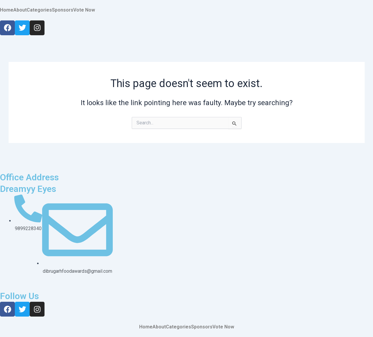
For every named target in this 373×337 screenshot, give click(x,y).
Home (6, 10)
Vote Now (84, 10)
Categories (39, 10)
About (20, 10)
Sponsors (62, 10)
